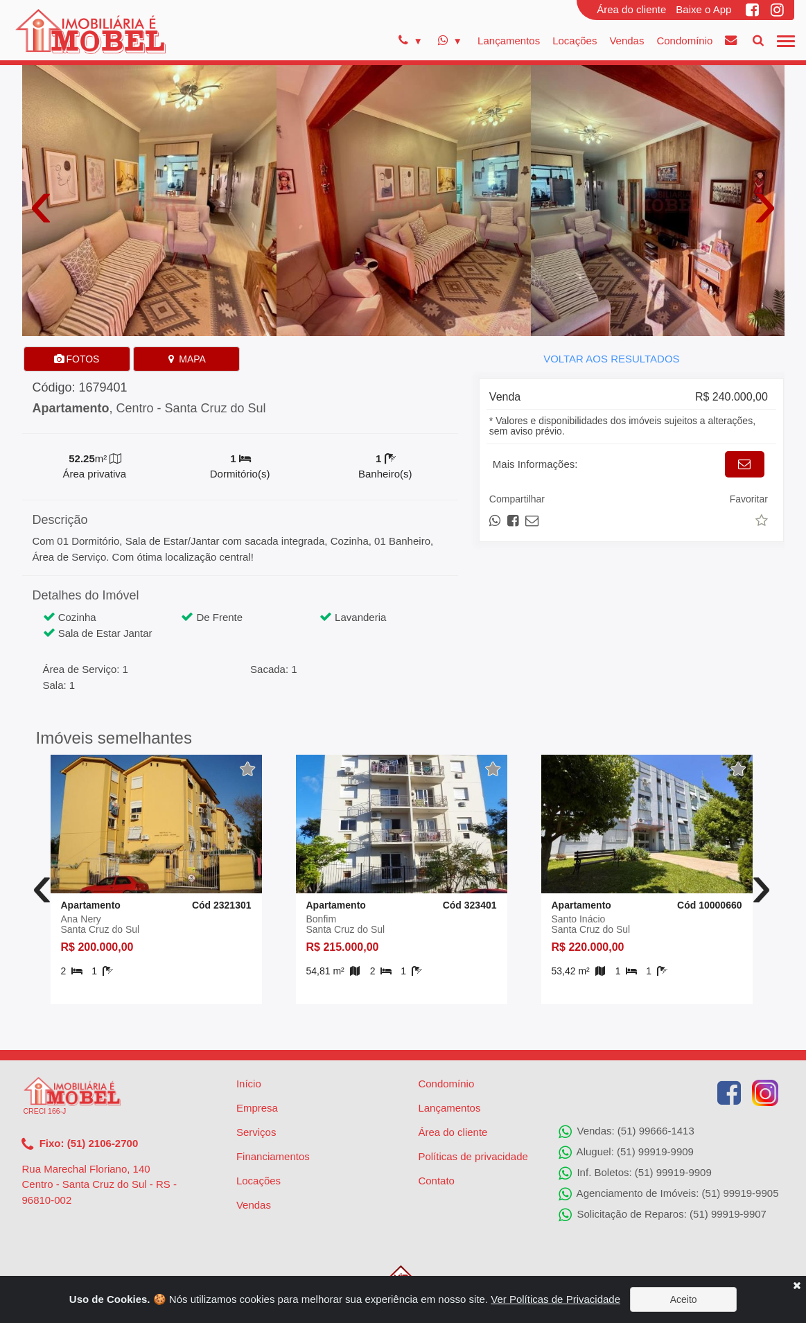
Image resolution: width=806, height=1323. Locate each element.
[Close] (796, 1285)
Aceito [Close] (683, 1299)
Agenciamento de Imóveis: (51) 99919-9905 (668, 1194)
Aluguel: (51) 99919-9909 (626, 1152)
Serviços (256, 1132)
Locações (574, 40)
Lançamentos (509, 40)
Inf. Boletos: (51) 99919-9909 (635, 1173)
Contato (436, 1180)
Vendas (626, 40)
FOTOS (77, 359)
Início (248, 1083)
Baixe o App (703, 9)
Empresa (257, 1108)
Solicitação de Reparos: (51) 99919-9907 (662, 1215)
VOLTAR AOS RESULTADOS (611, 359)
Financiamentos (273, 1156)
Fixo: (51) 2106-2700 (80, 1144)
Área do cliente (631, 9)
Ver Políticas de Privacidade (555, 1299)
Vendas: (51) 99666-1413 (626, 1131)
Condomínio (684, 40)
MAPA (186, 359)
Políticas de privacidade (472, 1156)
